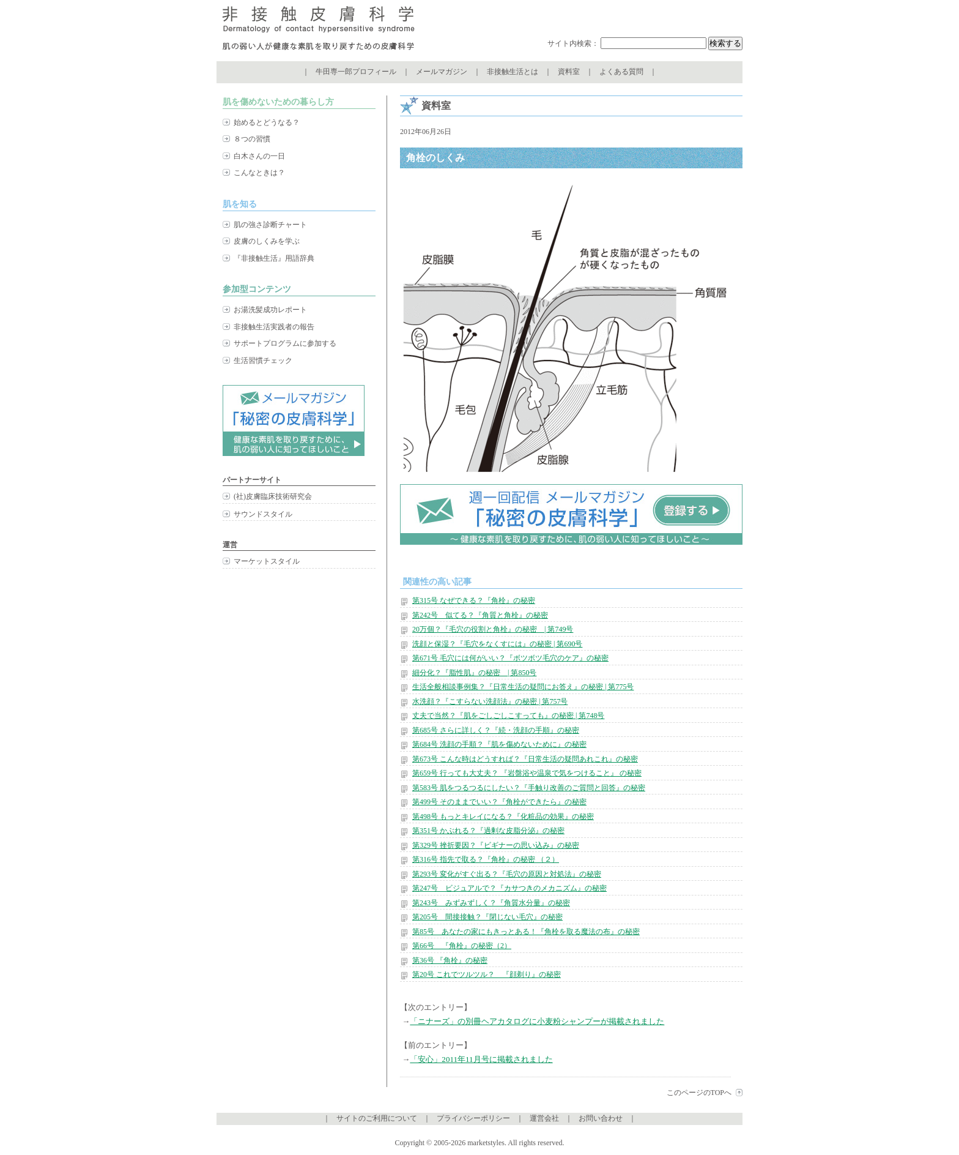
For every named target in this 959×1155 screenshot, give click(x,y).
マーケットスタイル (267, 561)
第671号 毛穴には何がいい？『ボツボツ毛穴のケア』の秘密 (510, 658)
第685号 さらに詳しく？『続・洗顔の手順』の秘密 (495, 730)
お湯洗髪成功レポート (270, 309)
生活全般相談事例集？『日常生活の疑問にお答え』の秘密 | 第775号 (523, 686)
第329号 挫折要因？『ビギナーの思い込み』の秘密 (495, 845)
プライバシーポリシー (473, 1118)
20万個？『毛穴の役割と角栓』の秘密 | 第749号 (492, 629)
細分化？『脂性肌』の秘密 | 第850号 (474, 672)
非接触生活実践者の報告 (274, 327)
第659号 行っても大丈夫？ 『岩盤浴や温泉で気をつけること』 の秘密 (527, 773)
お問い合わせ (601, 1118)
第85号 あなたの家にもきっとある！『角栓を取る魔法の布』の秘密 (526, 931)
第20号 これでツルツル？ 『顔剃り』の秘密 (486, 974)
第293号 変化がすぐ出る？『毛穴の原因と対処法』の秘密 (506, 874)
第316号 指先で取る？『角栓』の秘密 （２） (485, 859)
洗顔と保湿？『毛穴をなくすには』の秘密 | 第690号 (497, 644)
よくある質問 (621, 71)
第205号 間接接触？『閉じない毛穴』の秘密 (487, 917)
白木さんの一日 (259, 156)
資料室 (569, 71)
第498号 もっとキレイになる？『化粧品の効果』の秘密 (503, 816)
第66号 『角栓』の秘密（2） (461, 945)
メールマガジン (441, 71)
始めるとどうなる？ (267, 122)
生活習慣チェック (263, 360)
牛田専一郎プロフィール (356, 71)
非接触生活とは (512, 71)
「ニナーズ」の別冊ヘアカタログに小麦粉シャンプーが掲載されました (537, 1021)
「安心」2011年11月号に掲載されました (481, 1059)
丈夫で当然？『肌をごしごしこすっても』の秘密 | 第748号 (508, 715)
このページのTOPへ (699, 1092)
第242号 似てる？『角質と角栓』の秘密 (480, 615)
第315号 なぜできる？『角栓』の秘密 (473, 600)
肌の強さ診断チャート (270, 224)
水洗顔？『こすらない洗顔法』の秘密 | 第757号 (490, 701)
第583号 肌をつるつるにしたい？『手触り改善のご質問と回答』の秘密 (528, 787)
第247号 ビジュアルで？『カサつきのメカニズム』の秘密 (509, 888)
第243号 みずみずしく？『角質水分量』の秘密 (491, 903)
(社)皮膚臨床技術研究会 (273, 496)
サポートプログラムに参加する (285, 343)
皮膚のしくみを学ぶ (267, 241)
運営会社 (544, 1118)
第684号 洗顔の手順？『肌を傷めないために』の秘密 (499, 744)
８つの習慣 (252, 139)
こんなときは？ (259, 172)
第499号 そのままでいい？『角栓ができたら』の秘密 (499, 802)
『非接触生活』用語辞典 (274, 258)
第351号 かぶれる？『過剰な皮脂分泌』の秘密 (488, 830)
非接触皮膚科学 (318, 30)
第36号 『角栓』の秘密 (449, 960)
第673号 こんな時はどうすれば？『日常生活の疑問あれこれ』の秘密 (525, 759)
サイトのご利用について (376, 1118)
